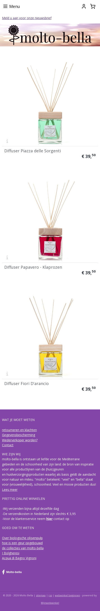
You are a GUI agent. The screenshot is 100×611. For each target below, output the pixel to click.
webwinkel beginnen (67, 595)
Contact (7, 445)
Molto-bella (12, 572)
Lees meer (10, 489)
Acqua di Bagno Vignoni (19, 558)
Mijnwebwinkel (50, 602)
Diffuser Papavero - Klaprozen (33, 267)
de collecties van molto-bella (23, 548)
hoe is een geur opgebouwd (22, 543)
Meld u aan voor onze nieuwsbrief (26, 18)
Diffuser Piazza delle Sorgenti (32, 151)
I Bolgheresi (10, 553)
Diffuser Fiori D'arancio (26, 383)
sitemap (41, 595)
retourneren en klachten (19, 430)
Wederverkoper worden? (20, 440)
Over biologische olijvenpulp (22, 538)
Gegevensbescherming (18, 435)
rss (50, 595)
